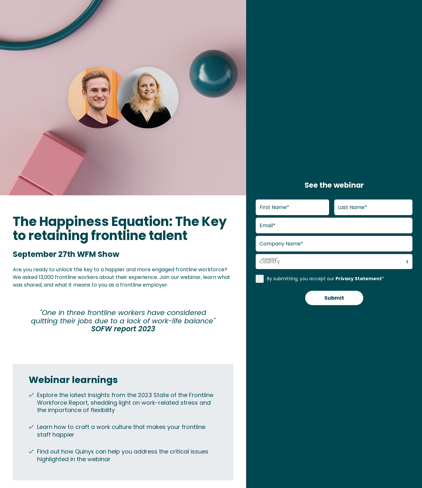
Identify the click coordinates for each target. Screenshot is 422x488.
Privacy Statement (358, 277)
